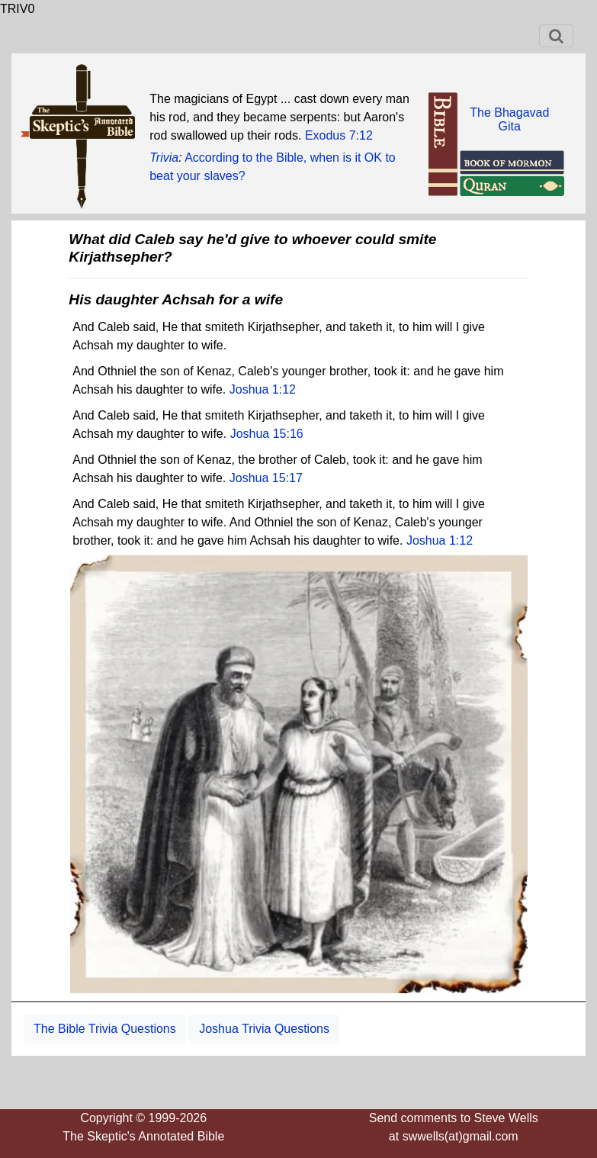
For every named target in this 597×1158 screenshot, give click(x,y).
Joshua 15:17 (266, 477)
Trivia (163, 157)
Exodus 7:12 (339, 135)
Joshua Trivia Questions (264, 1028)
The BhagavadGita (509, 119)
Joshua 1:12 (262, 389)
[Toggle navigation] (556, 35)
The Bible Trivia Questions (105, 1028)
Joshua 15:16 (266, 433)
